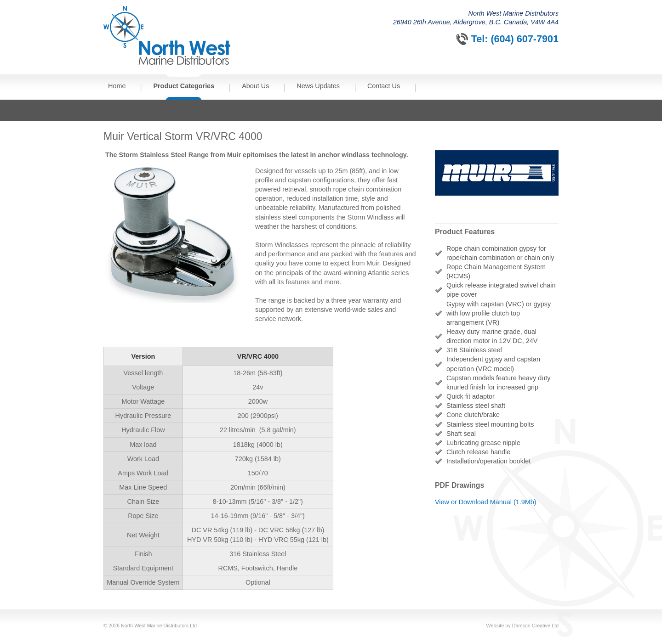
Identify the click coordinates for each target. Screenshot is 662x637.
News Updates (318, 86)
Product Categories (183, 86)
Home (117, 86)
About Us (255, 86)
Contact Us (383, 86)
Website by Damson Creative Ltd (522, 625)
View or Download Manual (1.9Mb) (485, 502)
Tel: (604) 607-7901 (515, 39)
